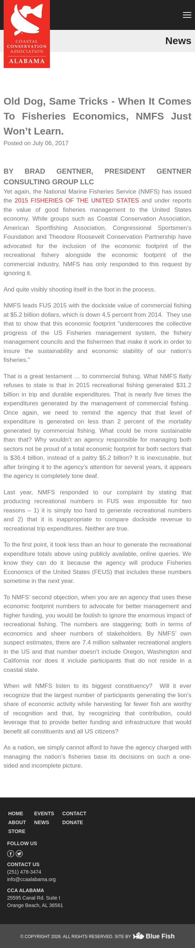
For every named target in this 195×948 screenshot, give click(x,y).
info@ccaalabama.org (31, 879)
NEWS (41, 822)
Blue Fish (160, 936)
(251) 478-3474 (24, 872)
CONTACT (74, 813)
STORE (16, 831)
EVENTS (44, 813)
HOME (15, 813)
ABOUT (17, 822)
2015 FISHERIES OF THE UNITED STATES (77, 200)
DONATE (72, 822)
